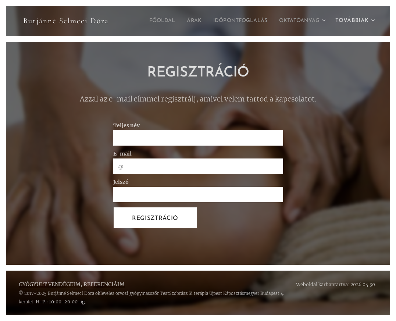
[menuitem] (148, 21)
